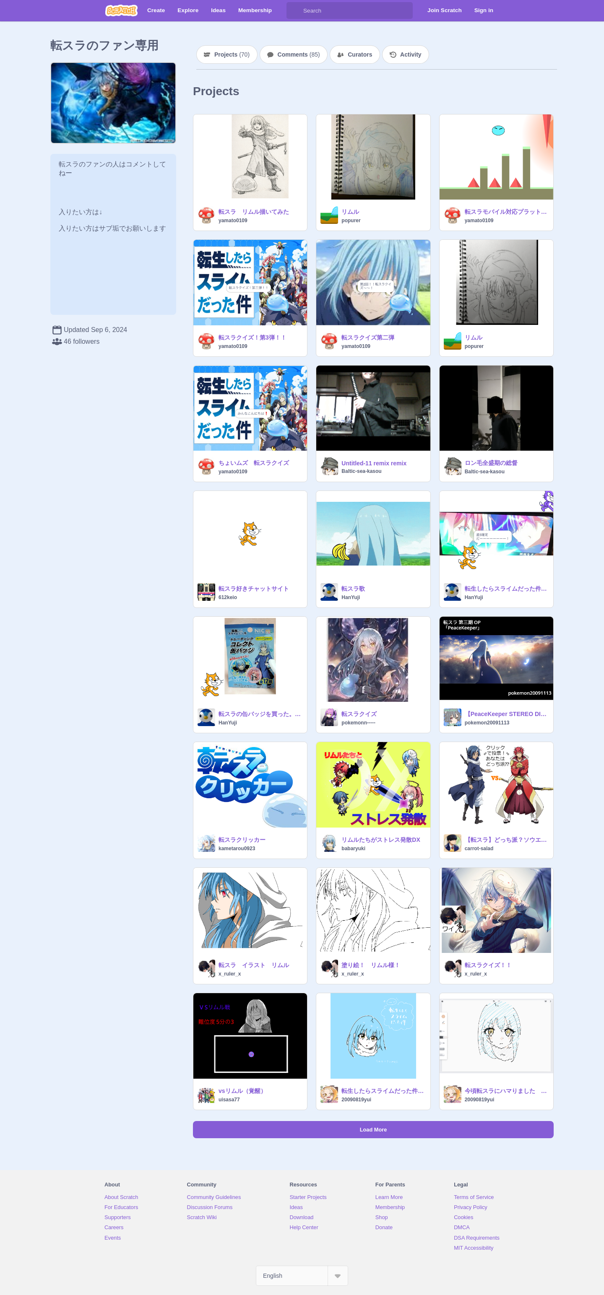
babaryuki (353, 848)
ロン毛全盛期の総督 (491, 462)
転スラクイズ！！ (488, 965)
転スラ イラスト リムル (254, 965)
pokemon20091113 (487, 723)
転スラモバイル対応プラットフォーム (506, 211)
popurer (350, 220)
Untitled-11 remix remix (373, 463)
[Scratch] (121, 10)
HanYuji (350, 597)
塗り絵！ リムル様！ (370, 965)
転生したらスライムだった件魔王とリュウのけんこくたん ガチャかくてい (506, 588)
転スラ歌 (353, 588)
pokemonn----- (358, 723)
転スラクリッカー (242, 839)
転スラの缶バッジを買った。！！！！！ (260, 714)
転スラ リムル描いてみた (254, 211)
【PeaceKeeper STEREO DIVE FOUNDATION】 (506, 714)
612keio (228, 597)
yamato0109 (233, 220)
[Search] (294, 10)
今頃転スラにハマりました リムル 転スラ (506, 1090)
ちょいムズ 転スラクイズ (254, 462)
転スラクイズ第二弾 (367, 337)
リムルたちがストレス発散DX (380, 839)
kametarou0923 (237, 848)
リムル (350, 211)
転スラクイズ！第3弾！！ (252, 337)
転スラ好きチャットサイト (254, 588)
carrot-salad (479, 848)
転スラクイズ (359, 714)
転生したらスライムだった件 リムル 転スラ (383, 1090)
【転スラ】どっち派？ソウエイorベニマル (506, 839)
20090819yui (356, 1100)
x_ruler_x (230, 974)
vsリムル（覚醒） (242, 1090)
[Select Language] (302, 1276)
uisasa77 (229, 1100)
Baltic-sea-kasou (361, 471)
